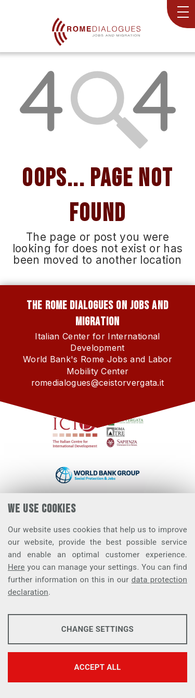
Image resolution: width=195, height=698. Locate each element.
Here (16, 567)
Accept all (97, 667)
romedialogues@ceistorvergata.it (97, 382)
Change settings (97, 629)
